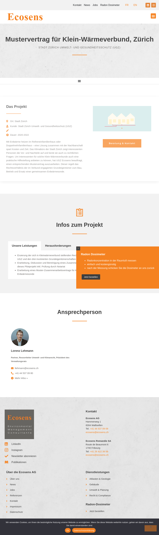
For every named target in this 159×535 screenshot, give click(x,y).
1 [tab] (122, 128)
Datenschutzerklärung (84, 530)
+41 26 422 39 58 (99, 451)
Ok (67, 530)
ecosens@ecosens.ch (97, 432)
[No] (151, 528)
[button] (153, 15)
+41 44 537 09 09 (99, 428)
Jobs (95, 5)
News (87, 5)
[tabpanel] (122, 118)
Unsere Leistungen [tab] (24, 245)
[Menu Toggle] (79, 81)
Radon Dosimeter (110, 5)
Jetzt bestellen (91, 277)
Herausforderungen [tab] (58, 245)
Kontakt (77, 5)
